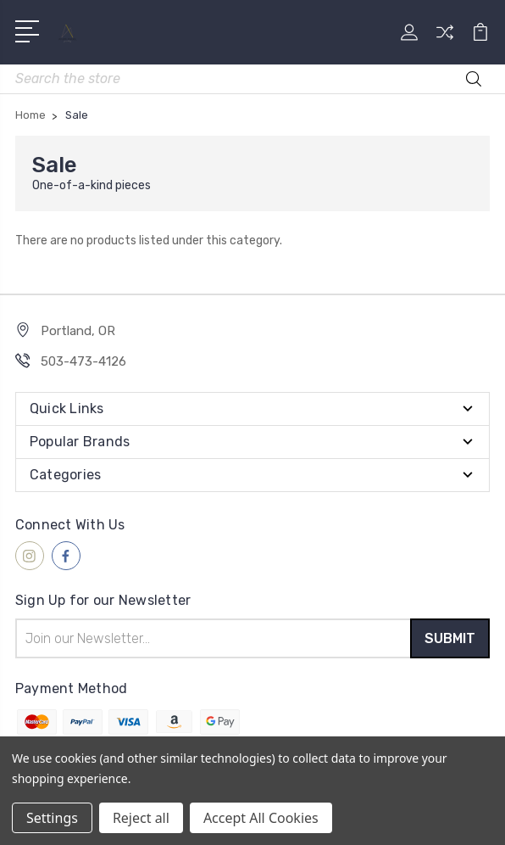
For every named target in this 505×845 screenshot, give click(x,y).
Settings (52, 818)
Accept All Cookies (261, 818)
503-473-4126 (83, 361)
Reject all (141, 818)
